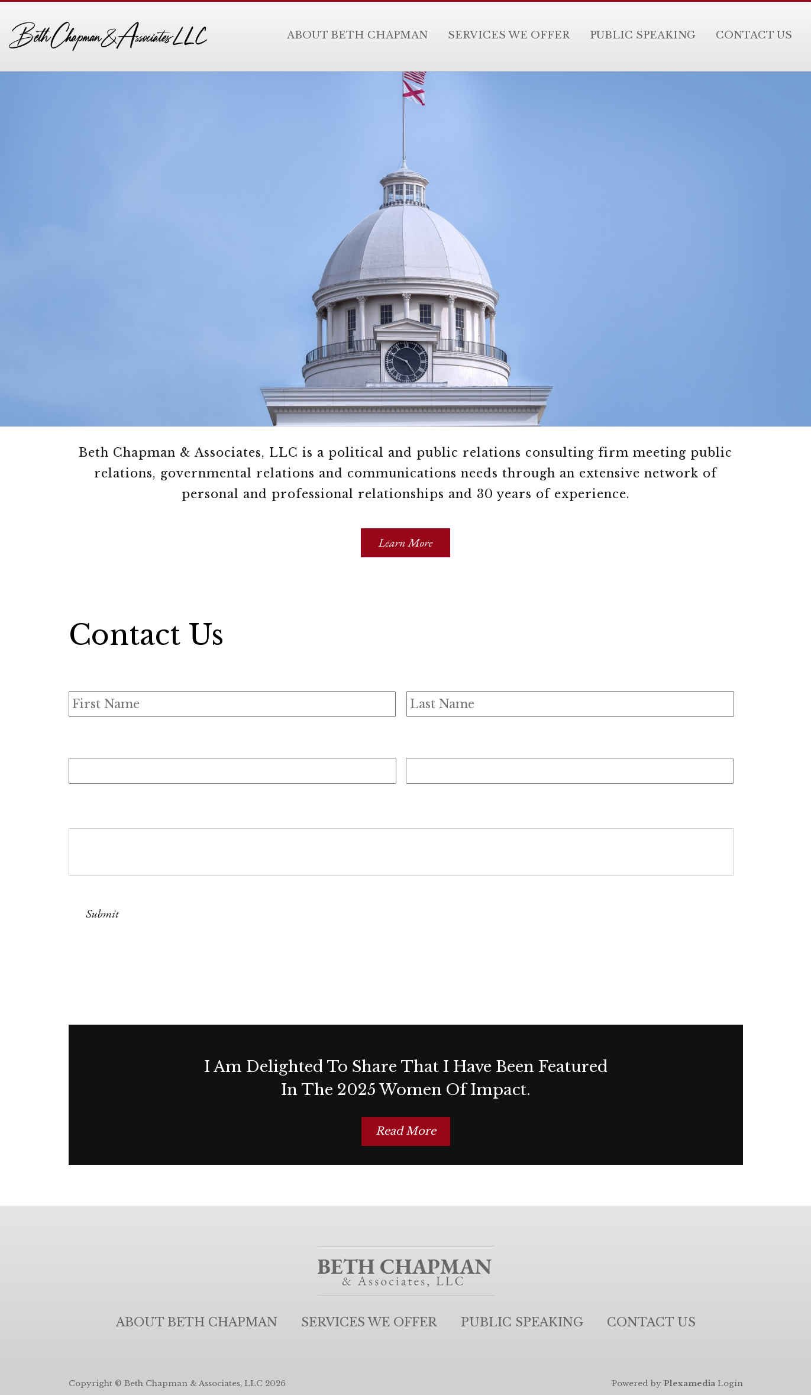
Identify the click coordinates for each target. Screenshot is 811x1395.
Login (730, 1383)
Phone (426, 742)
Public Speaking (643, 35)
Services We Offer (509, 35)
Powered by (663, 1383)
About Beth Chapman (357, 35)
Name (88, 674)
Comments (104, 802)
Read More (406, 1131)
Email (87, 742)
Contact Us (754, 35)
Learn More (406, 542)
